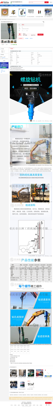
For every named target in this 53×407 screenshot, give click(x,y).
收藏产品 (2, 44)
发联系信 (20, 38)
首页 (0, 19)
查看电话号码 (40, 34)
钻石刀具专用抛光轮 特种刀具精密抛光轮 (6, 16)
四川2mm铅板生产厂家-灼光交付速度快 (23, 377)
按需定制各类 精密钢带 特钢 (30, 377)
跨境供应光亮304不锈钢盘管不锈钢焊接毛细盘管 (15, 377)
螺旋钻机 (5, 19)
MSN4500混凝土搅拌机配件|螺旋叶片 (31, 16)
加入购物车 (26, 38)
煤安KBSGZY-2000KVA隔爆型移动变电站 (40, 377)
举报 (6, 44)
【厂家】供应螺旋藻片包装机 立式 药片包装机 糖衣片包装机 (25, 16)
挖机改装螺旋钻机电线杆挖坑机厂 (28, 403)
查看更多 (4, 60)
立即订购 (31, 38)
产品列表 (3, 19)
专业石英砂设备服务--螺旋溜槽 (39, 16)
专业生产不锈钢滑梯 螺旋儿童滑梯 (48, 16)
